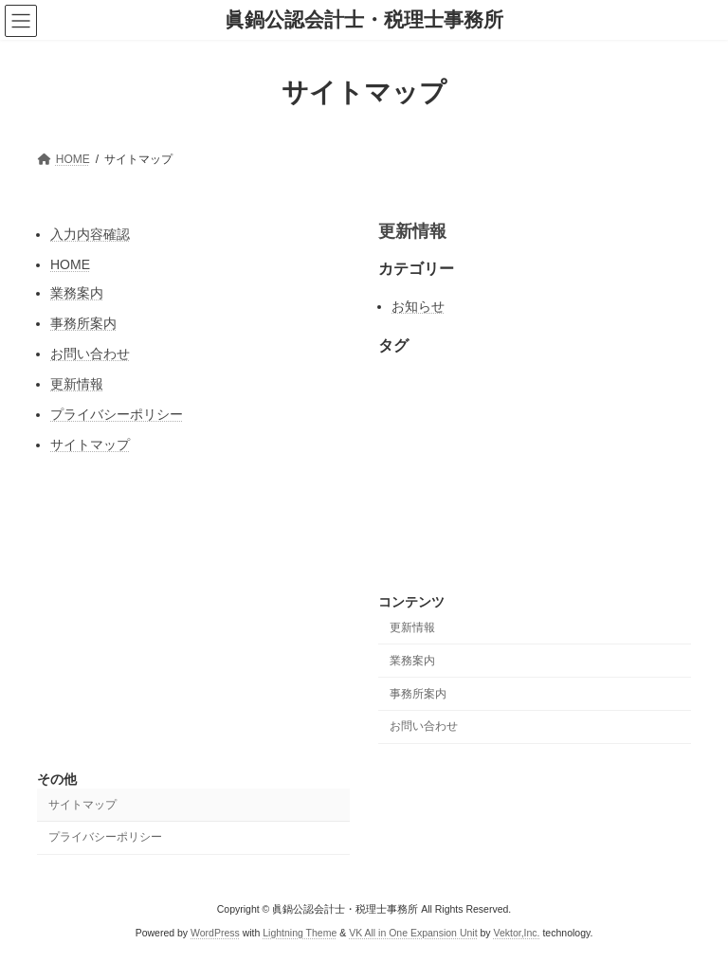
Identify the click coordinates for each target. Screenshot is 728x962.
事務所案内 (83, 323)
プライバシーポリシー (116, 414)
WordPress (215, 932)
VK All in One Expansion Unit (413, 932)
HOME (70, 264)
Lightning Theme (300, 932)
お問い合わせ (90, 353)
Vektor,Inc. (517, 932)
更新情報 (76, 383)
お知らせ (418, 306)
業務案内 (76, 292)
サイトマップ (90, 444)
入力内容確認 (90, 234)
